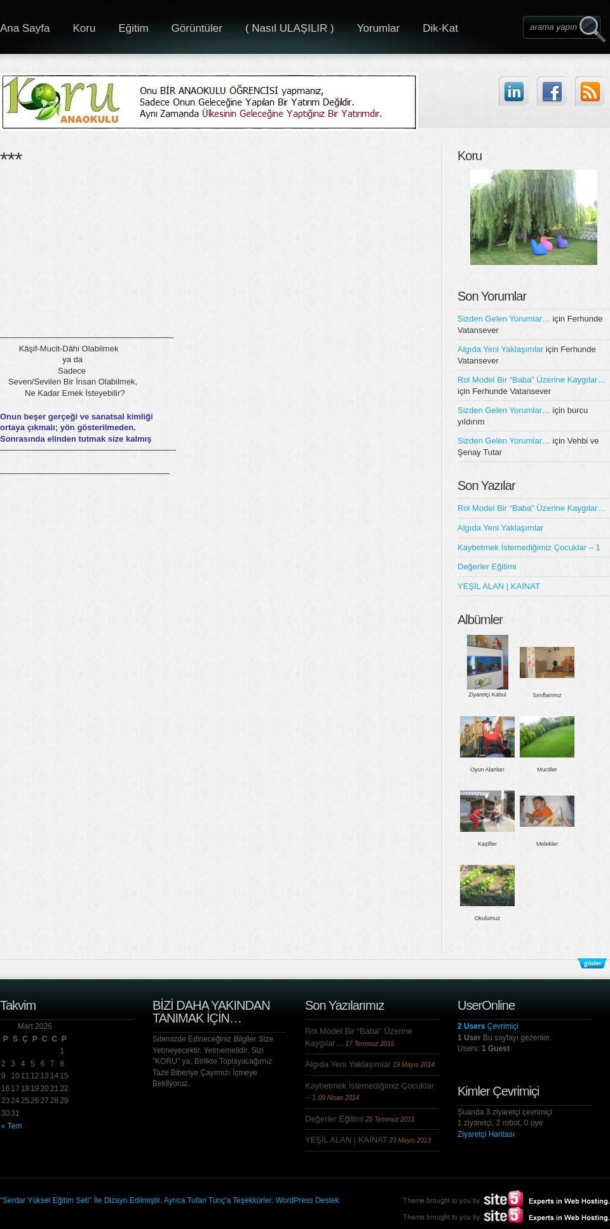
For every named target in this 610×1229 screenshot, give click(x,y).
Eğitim (133, 28)
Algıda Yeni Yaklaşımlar (500, 349)
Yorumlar (378, 28)
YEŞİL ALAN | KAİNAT (499, 586)
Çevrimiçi (488, 1026)
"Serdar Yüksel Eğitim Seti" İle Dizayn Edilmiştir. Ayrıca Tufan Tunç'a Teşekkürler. (138, 1200)
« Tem (11, 1126)
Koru (83, 28)
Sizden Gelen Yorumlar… (504, 318)
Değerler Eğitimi (487, 566)
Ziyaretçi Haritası (486, 1134)
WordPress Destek (307, 1200)
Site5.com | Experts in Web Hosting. (500, 1215)
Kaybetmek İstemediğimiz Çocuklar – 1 (529, 547)
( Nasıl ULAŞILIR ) (289, 28)
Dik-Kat (440, 28)
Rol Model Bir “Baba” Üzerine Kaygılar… (532, 379)
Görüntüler (197, 28)
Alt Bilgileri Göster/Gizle (592, 963)
